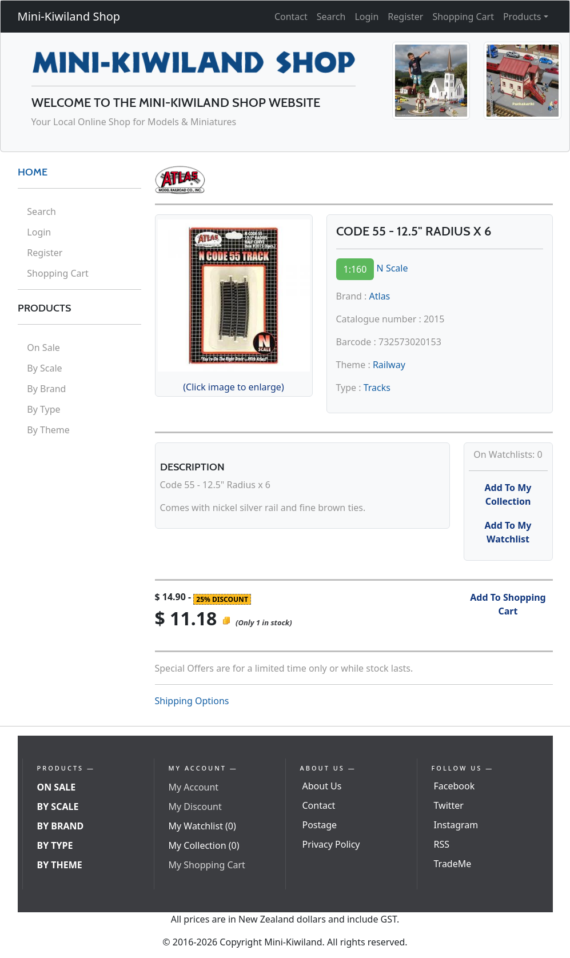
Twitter (449, 805)
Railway (389, 364)
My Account (194, 787)
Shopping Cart (463, 16)
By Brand (46, 388)
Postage (319, 825)
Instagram (456, 825)
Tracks (377, 387)
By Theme (48, 430)
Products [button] (522, 16)
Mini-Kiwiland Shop (69, 16)
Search (331, 16)
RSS (442, 844)
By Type (43, 409)
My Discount (195, 806)
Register (405, 16)
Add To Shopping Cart (507, 604)
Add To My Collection (508, 494)
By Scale (44, 368)
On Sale (43, 347)
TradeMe (453, 863)
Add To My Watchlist (508, 532)
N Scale (392, 268)
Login (366, 16)
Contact (291, 16)
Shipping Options (192, 700)
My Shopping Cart (207, 865)
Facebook (454, 786)
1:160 (355, 269)
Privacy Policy (331, 844)
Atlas (379, 296)
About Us (322, 786)
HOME (32, 172)
